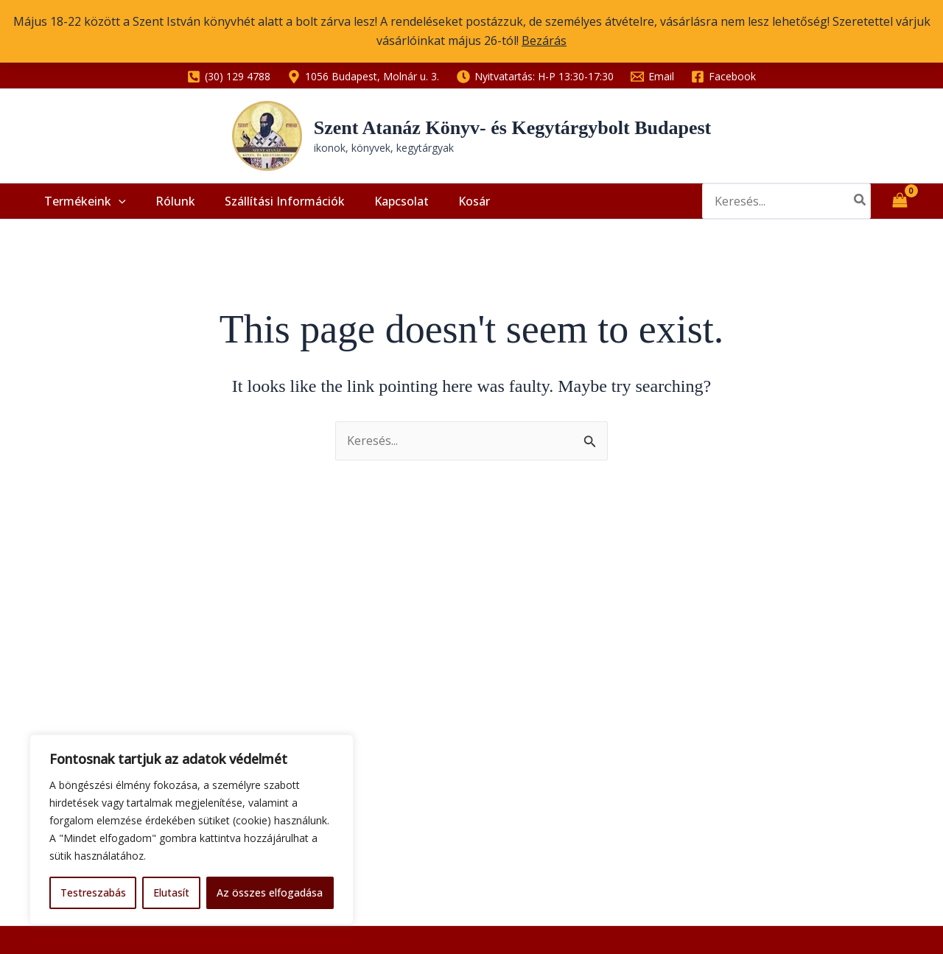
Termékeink (81, 209)
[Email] (652, 76)
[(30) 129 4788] (229, 76)
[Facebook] (723, 76)
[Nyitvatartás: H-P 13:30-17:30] (534, 76)
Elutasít (171, 892)
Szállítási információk (266, 209)
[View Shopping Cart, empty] (900, 209)
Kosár (441, 209)
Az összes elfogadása (270, 892)
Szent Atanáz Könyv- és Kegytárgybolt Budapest (513, 127)
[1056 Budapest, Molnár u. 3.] (364, 76)
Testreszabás (93, 892)
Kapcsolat (375, 209)
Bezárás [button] (544, 40)
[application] (115, 209)
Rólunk (164, 209)
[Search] (860, 209)
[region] (191, 829)
